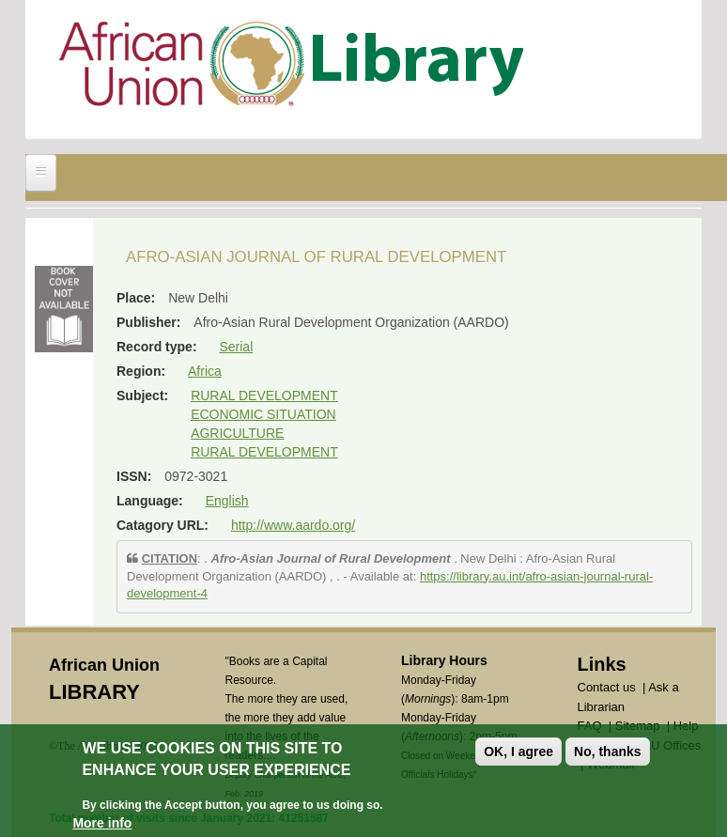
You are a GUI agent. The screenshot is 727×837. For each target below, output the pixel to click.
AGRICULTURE (237, 433)
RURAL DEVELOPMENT (264, 395)
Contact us (607, 687)
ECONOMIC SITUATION (263, 414)
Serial (236, 346)
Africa (205, 371)
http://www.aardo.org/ (293, 525)
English (227, 500)
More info (101, 822)
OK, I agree (518, 751)
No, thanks (608, 751)
